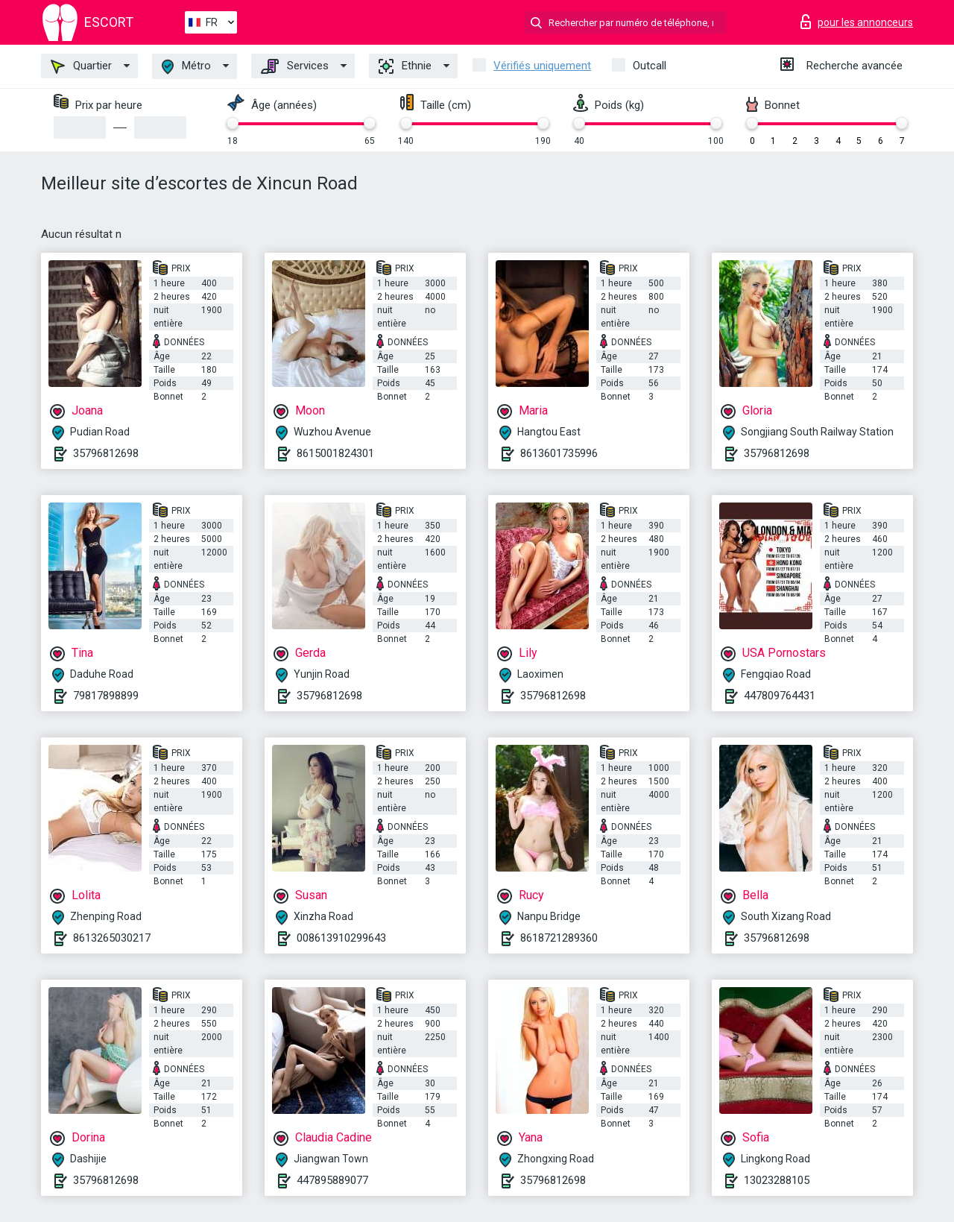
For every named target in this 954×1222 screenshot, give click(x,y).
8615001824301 (335, 453)
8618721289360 (559, 938)
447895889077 (332, 1180)
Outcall (649, 65)
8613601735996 (559, 453)
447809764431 (779, 695)
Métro (186, 67)
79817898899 (106, 695)
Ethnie (405, 66)
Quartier (81, 66)
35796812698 (106, 453)
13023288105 (776, 1180)
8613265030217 (112, 938)
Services (295, 66)
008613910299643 (341, 938)
